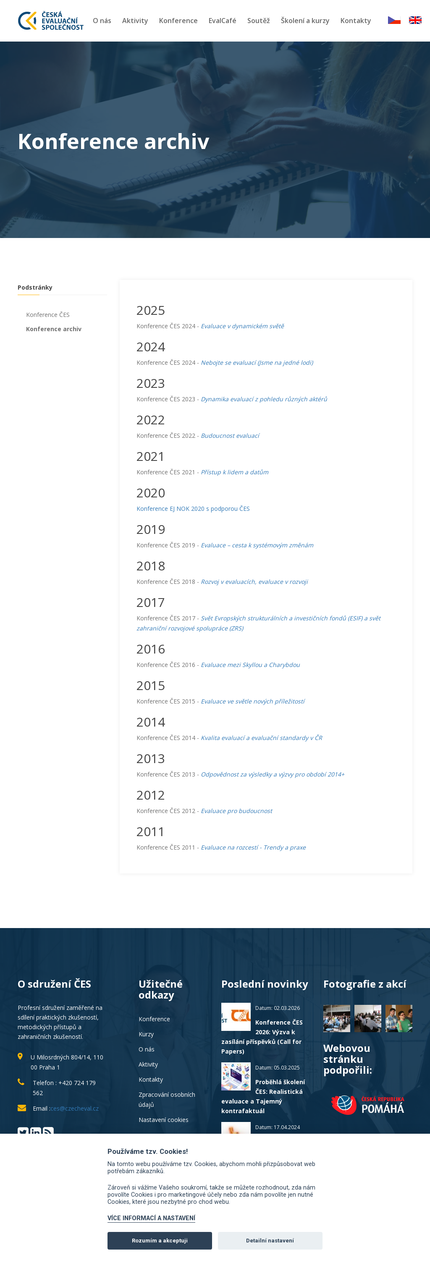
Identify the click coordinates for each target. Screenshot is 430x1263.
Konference (178, 20)
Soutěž (258, 20)
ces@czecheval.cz (74, 1108)
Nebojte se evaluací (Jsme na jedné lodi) (257, 362)
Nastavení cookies (164, 1120)
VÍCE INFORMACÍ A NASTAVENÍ (151, 1218)
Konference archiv (53, 329)
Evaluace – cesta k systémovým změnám (257, 545)
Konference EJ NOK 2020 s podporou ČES (193, 509)
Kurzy (146, 1034)
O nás (102, 20)
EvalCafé (222, 20)
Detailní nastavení (270, 1240)
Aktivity (135, 20)
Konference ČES (48, 315)
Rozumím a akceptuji (160, 1240)
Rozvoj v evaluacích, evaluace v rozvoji (254, 582)
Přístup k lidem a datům (234, 472)
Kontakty (356, 20)
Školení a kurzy (305, 20)
